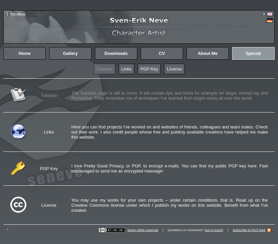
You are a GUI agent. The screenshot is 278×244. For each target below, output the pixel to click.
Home (25, 53)
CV (162, 53)
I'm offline (18, 14)
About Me (207, 53)
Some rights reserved (142, 230)
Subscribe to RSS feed (249, 230)
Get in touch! (214, 230)
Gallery (70, 53)
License (174, 69)
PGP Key (149, 69)
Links (126, 69)
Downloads (115, 53)
